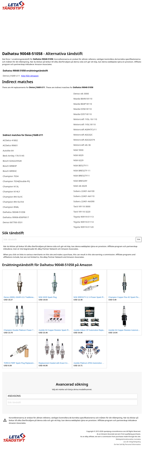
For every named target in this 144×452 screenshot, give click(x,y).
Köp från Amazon (30, 75)
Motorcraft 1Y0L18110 (84, 124)
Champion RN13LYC (13, 196)
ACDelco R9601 (10, 145)
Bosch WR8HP (10, 165)
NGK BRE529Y (80, 180)
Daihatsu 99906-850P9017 (16, 217)
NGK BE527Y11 (80, 165)
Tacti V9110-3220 (81, 211)
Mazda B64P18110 (82, 103)
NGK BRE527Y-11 (82, 170)
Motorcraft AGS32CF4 (84, 139)
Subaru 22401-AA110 (83, 196)
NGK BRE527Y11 (81, 175)
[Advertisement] (72, 30)
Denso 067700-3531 (13, 222)
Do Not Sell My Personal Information (127, 444)
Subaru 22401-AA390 (83, 201)
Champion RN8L (11, 207)
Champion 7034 (10, 176)
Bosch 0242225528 (12, 160)
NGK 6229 (78, 160)
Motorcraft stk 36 (82, 144)
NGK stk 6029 (80, 185)
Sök (138, 239)
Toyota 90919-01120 (83, 227)
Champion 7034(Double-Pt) (16, 181)
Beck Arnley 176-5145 (13, 155)
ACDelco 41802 (10, 140)
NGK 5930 (78, 150)
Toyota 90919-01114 (83, 221)
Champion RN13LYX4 (13, 201)
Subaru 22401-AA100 (83, 191)
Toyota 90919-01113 (83, 216)
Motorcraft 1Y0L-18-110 (85, 119)
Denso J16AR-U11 (11, 75)
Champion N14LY (11, 191)
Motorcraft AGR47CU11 (85, 129)
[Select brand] (72, 396)
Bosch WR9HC (10, 171)
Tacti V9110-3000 (81, 206)
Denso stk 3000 (81, 93)
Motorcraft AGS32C (83, 134)
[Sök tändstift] (69, 239)
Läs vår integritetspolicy (132, 442)
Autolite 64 (8, 150)
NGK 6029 (78, 155)
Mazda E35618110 (82, 108)
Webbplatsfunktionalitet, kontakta (128, 439)
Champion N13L (11, 186)
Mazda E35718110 (82, 114)
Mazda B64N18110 (82, 98)
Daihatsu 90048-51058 (14, 212)
